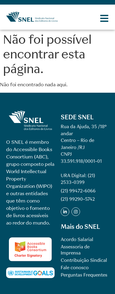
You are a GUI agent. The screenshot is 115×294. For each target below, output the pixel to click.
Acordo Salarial (77, 239)
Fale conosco (75, 267)
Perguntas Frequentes (84, 275)
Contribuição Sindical (84, 260)
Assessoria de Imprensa (75, 250)
